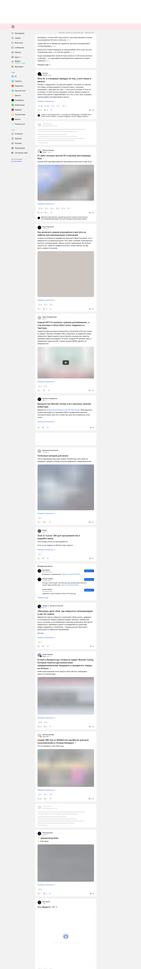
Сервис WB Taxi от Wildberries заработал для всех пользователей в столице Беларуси (28, 134)
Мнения (3, 154)
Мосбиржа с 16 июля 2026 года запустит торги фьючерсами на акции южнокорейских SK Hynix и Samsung (35, 131)
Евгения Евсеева (6, 206)
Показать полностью (9, 165)
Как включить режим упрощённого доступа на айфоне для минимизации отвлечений (28, 298)
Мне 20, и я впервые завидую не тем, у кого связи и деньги (20, 156)
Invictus (3, 152)
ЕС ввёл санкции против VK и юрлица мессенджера (20, 212)
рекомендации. (5, 119)
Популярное (5, 122)
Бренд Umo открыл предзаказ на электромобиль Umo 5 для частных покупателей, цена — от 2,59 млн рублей (36, 138)
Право (3, 207)
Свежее (11, 122)
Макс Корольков (6, 295)
